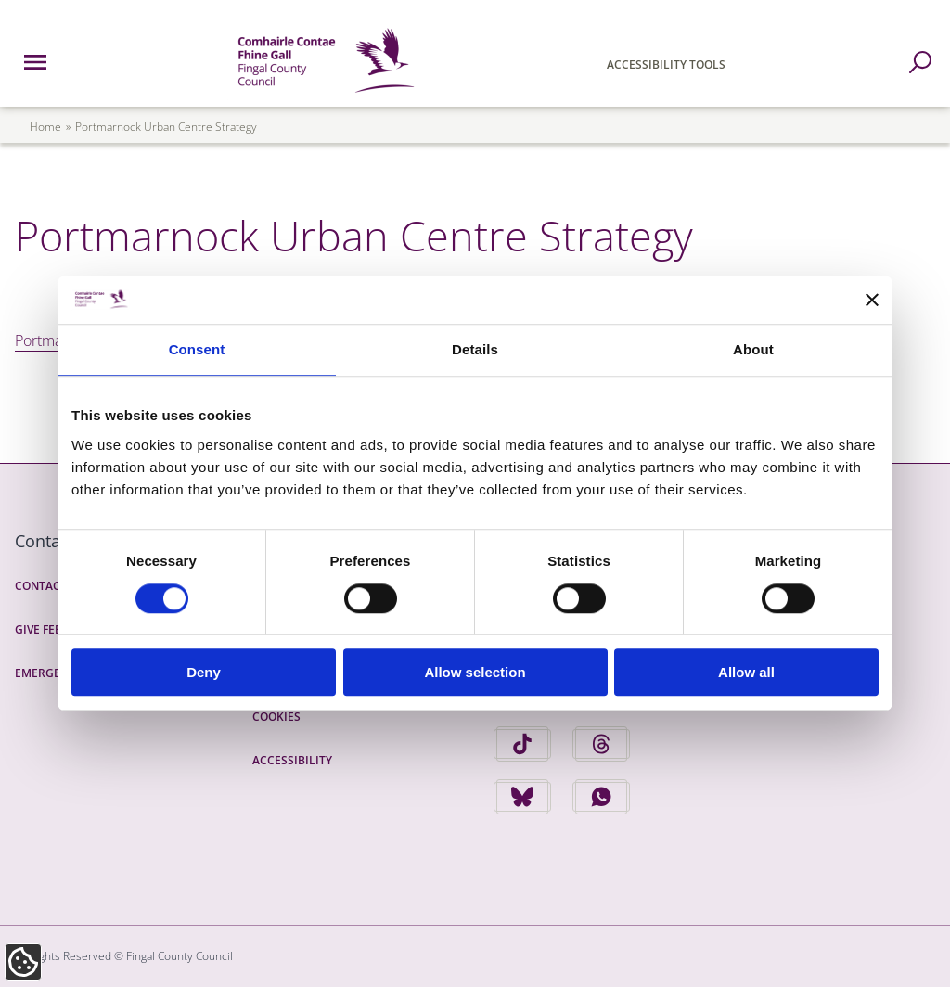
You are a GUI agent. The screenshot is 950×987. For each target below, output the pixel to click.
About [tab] (753, 350)
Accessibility (292, 760)
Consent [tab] (197, 350)
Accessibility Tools (666, 64)
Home (45, 127)
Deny (203, 672)
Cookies (276, 716)
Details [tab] (475, 350)
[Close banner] (872, 299)
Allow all (746, 672)
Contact (41, 586)
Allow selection (474, 672)
